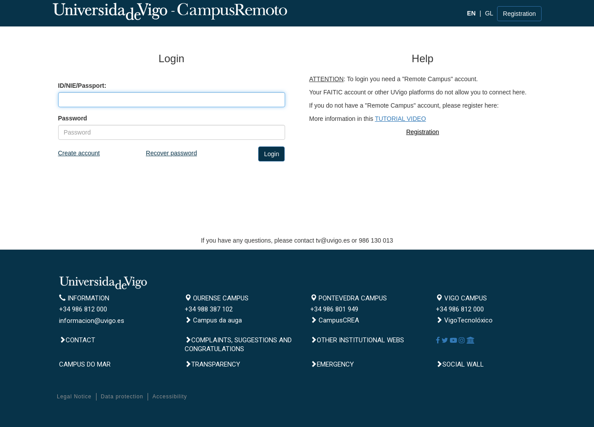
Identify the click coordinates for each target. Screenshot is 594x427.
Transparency (212, 364)
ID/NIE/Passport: (82, 85)
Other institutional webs (357, 340)
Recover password (171, 153)
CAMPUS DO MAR (85, 364)
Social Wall (460, 364)
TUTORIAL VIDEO (400, 118)
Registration (519, 13)
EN (471, 13)
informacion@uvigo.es (91, 321)
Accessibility (169, 396)
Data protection (122, 396)
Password (72, 118)
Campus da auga (213, 320)
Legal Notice (74, 396)
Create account (79, 153)
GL (489, 13)
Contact (77, 340)
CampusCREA (334, 320)
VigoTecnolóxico (464, 320)
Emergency (332, 364)
